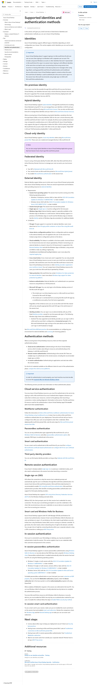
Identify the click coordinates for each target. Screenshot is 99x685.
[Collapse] (20, 11)
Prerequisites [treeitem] (8, 57)
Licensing (50, 331)
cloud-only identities (48, 137)
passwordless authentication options (57, 435)
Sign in (95, 2)
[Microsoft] (3, 2)
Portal (80, 6)
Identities (81, 15)
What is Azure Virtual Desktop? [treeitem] (12, 22)
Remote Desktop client (35, 247)
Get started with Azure (90, 6)
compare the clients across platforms (39, 368)
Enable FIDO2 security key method (62, 600)
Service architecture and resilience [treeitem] (13, 27)
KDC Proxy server (49, 529)
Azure (31, 12)
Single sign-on (43, 209)
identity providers (38, 314)
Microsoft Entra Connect (51, 109)
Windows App (31, 612)
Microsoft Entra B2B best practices (37, 329)
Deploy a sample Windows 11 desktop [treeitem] (12, 35)
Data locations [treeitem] (8, 54)
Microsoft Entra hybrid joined (63, 171)
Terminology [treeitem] (8, 24)
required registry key (35, 254)
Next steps (81, 19)
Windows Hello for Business (33, 435)
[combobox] (11, 14)
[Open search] (91, 2)
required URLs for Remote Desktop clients (46, 379)
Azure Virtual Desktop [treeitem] (8, 17)
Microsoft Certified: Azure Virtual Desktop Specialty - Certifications (42, 662)
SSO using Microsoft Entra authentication (51, 486)
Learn (26, 12)
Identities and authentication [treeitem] (12, 47)
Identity (36, 218)
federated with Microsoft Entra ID (43, 169)
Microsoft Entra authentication (43, 173)
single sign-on (46, 469)
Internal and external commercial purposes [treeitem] (13, 42)
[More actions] (72, 12)
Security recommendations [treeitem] (11, 52)
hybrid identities (47, 104)
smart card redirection (49, 610)
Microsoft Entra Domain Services (64, 111)
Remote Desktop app (46, 612)
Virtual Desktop (40, 12)
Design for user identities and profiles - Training (37, 655)
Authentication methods (85, 17)
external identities (46, 187)
